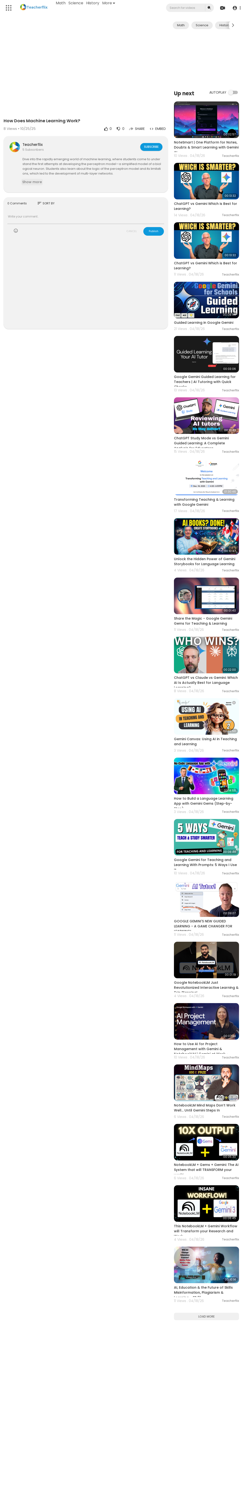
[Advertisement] (206, 59)
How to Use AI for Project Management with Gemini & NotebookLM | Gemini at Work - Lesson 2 (201, 1051)
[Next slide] (233, 25)
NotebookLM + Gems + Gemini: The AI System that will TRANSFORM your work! (206, 1169)
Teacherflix (32, 144)
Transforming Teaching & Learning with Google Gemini (204, 502)
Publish (153, 231)
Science (76, 3)
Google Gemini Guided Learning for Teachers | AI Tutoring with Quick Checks (205, 381)
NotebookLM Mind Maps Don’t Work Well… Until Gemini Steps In (204, 1108)
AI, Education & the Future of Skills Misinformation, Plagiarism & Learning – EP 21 (203, 1292)
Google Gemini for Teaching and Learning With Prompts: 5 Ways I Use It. (205, 864)
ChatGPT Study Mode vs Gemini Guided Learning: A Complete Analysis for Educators (201, 443)
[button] (236, 8)
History (93, 3)
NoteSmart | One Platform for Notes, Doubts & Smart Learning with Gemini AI (206, 147)
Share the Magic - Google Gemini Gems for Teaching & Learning (203, 621)
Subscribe (151, 147)
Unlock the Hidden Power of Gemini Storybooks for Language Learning (204, 561)
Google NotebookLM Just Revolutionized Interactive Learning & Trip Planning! (206, 987)
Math (61, 3)
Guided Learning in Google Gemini (203, 322)
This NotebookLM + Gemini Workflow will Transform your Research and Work (205, 1231)
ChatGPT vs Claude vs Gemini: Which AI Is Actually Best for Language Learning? (206, 682)
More (109, 3)
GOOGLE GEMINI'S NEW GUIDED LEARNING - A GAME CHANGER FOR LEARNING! (203, 926)
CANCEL (131, 231)
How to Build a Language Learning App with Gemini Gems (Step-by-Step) (203, 803)
